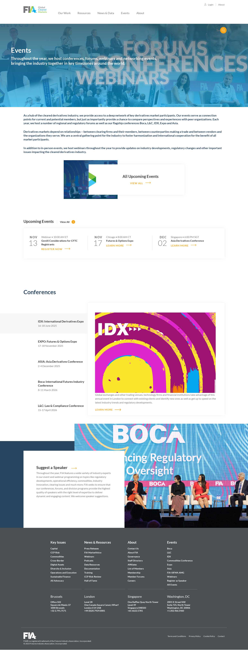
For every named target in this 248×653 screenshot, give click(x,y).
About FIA (133, 551)
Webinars (89, 556)
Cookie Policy (209, 635)
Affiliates (132, 564)
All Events (172, 584)
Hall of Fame (90, 580)
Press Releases (91, 547)
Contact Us (133, 547)
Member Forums (136, 576)
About (221, 4)
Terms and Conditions (177, 635)
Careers (131, 580)
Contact (221, 635)
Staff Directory (135, 560)
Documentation (92, 568)
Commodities (57, 556)
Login (210, 4)
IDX (169, 556)
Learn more (115, 244)
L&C (169, 551)
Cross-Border (57, 560)
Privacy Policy (195, 635)
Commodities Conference (180, 560)
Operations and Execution (64, 572)
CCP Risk (55, 551)
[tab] (55, 323)
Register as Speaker (177, 580)
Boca (169, 547)
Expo (169, 564)
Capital (54, 547)
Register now (51, 248)
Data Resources (92, 564)
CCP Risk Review (92, 576)
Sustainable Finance (60, 576)
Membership (134, 572)
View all (136, 182)
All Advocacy (57, 580)
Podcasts (88, 560)
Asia (169, 568)
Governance (134, 556)
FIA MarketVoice (92, 551)
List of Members (136, 568)
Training (88, 572)
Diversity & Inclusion (61, 568)
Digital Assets (57, 564)
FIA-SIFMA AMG (175, 572)
